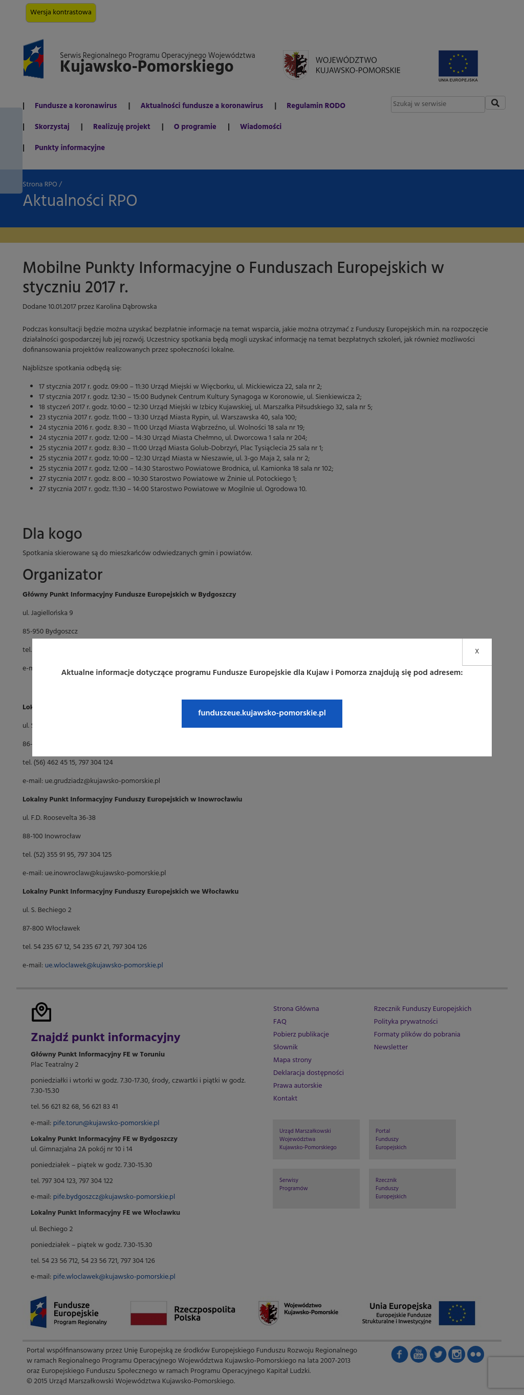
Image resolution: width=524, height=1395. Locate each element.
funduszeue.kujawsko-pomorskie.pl (262, 713)
